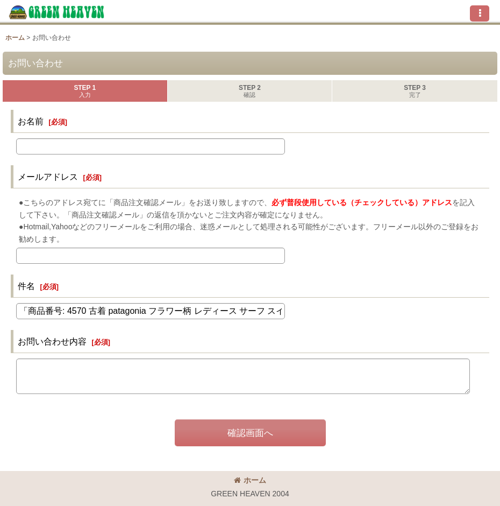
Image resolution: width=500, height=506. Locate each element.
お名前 (31, 121)
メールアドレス (48, 176)
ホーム (250, 480)
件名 (26, 286)
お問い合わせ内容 (52, 341)
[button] (479, 13)
